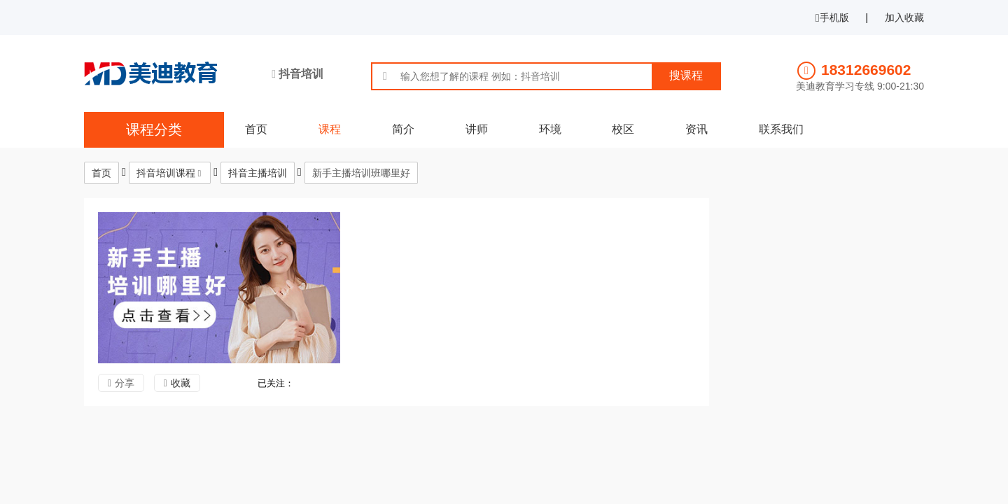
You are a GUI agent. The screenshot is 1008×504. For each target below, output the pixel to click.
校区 (623, 129)
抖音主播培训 (257, 172)
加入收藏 (904, 17)
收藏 (180, 382)
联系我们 (781, 129)
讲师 (476, 129)
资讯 (696, 129)
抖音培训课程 (165, 172)
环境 (550, 129)
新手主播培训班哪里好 (361, 172)
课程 (329, 129)
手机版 (832, 17)
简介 (403, 129)
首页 (256, 129)
